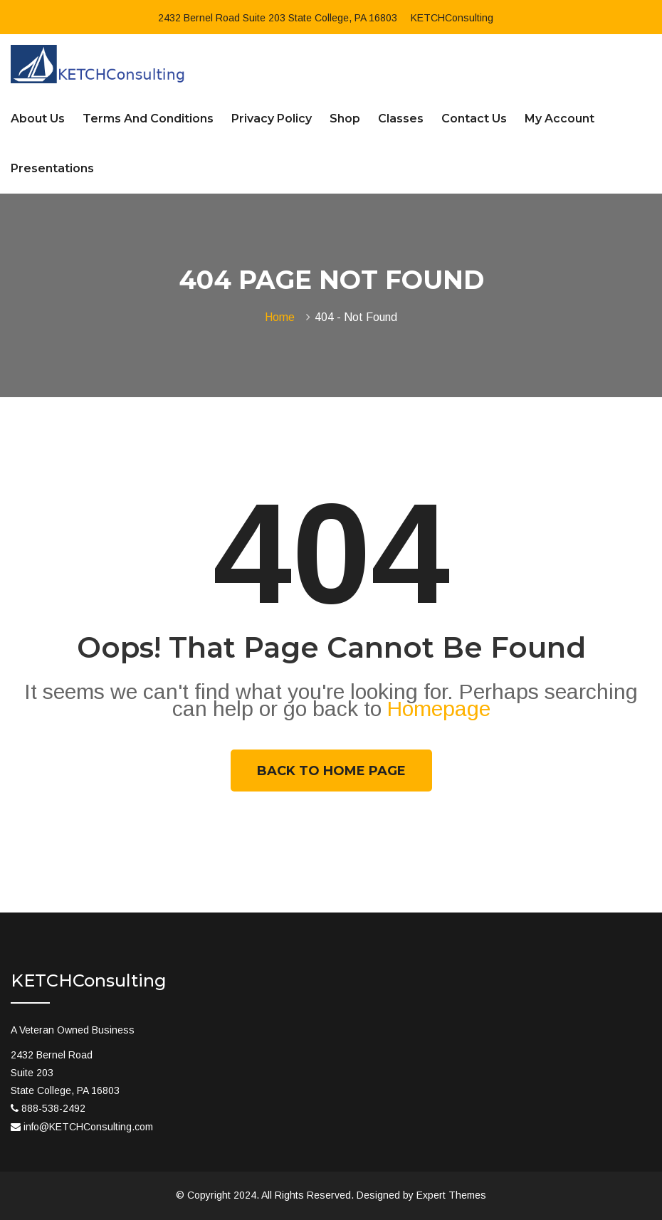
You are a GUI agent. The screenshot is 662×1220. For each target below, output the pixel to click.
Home (282, 317)
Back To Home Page (331, 771)
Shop (345, 118)
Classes (401, 118)
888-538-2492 (53, 1108)
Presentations (52, 168)
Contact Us (474, 118)
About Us (38, 118)
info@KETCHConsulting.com (88, 1126)
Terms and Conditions (148, 118)
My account (559, 118)
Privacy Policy (271, 118)
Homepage (438, 708)
